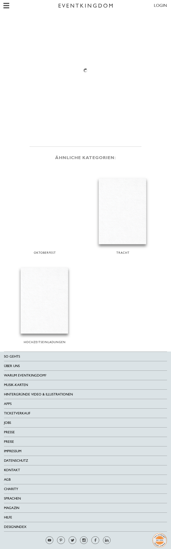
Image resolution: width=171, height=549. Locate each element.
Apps (8, 404)
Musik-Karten (16, 385)
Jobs (7, 423)
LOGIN (160, 5)
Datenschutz (16, 460)
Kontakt (12, 470)
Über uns (12, 366)
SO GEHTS (12, 356)
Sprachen (12, 498)
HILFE (8, 517)
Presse (9, 432)
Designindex (15, 527)
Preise (9, 442)
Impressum (12, 451)
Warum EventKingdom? (25, 375)
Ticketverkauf (17, 413)
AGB (7, 479)
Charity (11, 489)
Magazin (11, 508)
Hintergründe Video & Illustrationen (38, 394)
